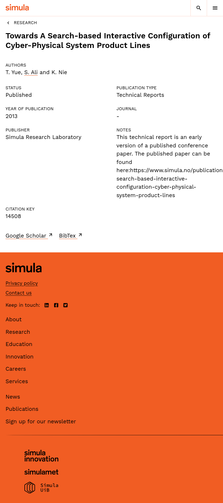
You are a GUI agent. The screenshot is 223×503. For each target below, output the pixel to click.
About (14, 319)
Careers (16, 368)
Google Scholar (29, 235)
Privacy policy (22, 283)
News (13, 396)
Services (17, 381)
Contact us (19, 293)
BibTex (71, 235)
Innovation (20, 356)
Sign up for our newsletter (41, 421)
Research (21, 23)
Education (19, 344)
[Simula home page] (24, 276)
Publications (22, 409)
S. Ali (31, 72)
